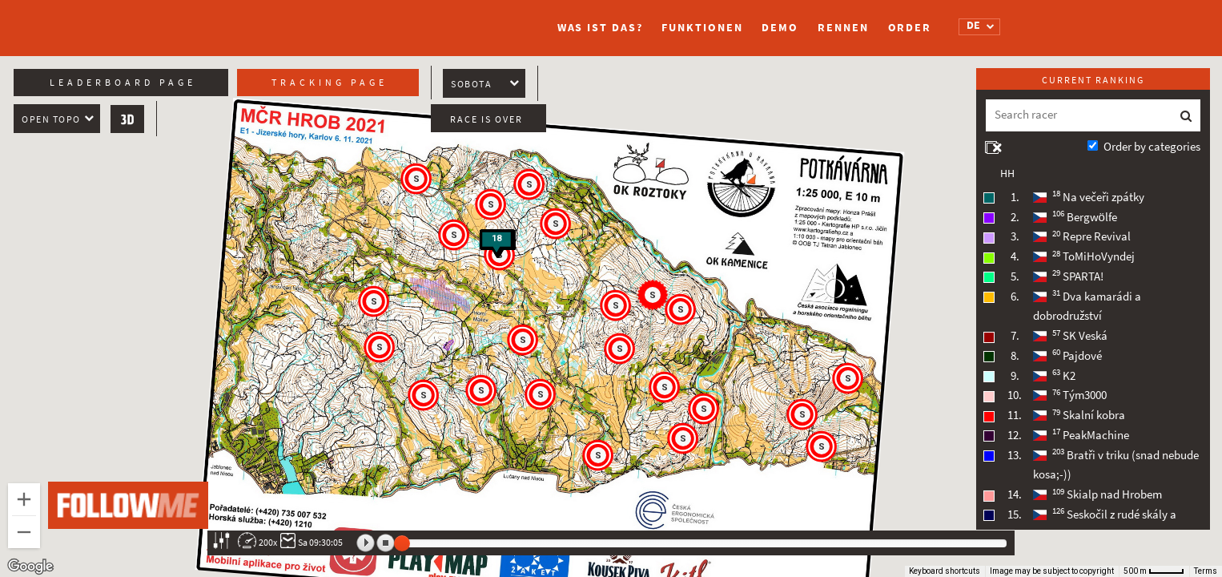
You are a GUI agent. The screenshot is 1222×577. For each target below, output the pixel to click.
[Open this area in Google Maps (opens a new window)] (30, 566)
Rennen (843, 27)
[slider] (402, 543)
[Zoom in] (24, 499)
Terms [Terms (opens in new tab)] (1205, 571)
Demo (780, 27)
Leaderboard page (123, 82)
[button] (684, 439)
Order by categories (1151, 147)
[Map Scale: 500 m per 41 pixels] (1154, 571)
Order (910, 27)
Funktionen (701, 27)
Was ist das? (600, 27)
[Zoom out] (24, 532)
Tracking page (329, 82)
